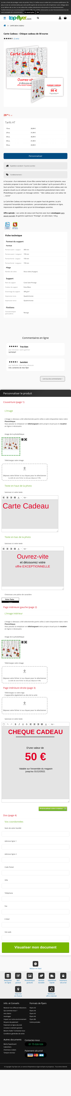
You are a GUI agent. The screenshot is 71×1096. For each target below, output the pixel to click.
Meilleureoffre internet (51, 991)
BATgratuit (18, 978)
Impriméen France (18, 991)
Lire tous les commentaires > (52, 379)
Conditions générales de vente (14, 1034)
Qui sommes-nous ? (10, 1011)
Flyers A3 (33, 1008)
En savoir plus (29, 12)
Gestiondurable (41, 978)
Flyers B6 (33, 1019)
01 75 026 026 (36, 1044)
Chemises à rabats (10, 1050)
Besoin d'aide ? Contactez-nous (14, 1031)
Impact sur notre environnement (15, 1019)
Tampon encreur (9, 1053)
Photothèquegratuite (30, 978)
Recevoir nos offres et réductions (15, 1008)
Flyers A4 (33, 1011)
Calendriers (7, 1047)
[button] (3, 497)
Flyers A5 (33, 1013)
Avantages (7, 1016)
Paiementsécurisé (63, 978)
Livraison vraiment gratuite (13, 1028)
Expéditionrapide (52, 978)
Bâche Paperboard (10, 1044)
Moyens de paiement (11, 1022)
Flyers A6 (33, 1016)
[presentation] (3, 497)
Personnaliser (35, 156)
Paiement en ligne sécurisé (13, 1025)
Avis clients (7, 1013)
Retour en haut (35, 965)
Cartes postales (35, 1022)
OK (38, 12)
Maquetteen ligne (8, 978)
